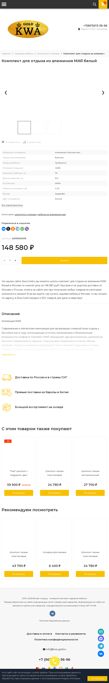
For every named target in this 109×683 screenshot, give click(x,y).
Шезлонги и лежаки (48, 54)
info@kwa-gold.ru (56, 649)
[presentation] (6, 93)
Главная (6, 54)
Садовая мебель (23, 54)
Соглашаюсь (97, 678)
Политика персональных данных (54, 621)
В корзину (19, 492)
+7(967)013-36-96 (95, 25)
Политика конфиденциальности (56, 639)
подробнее (9, 354)
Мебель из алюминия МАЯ (51, 214)
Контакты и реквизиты (70, 633)
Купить (64, 260)
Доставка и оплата (39, 633)
